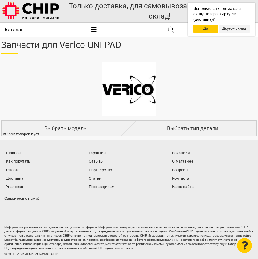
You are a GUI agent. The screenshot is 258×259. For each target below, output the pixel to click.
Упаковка (14, 186)
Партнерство (100, 170)
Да (205, 28)
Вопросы (180, 170)
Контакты (181, 178)
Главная (13, 153)
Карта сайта (183, 186)
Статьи (95, 178)
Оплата (12, 170)
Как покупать (18, 161)
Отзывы (96, 161)
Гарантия (97, 153)
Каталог (14, 30)
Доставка (14, 178)
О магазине (182, 161)
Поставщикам (102, 186)
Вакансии (181, 153)
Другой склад (234, 28)
